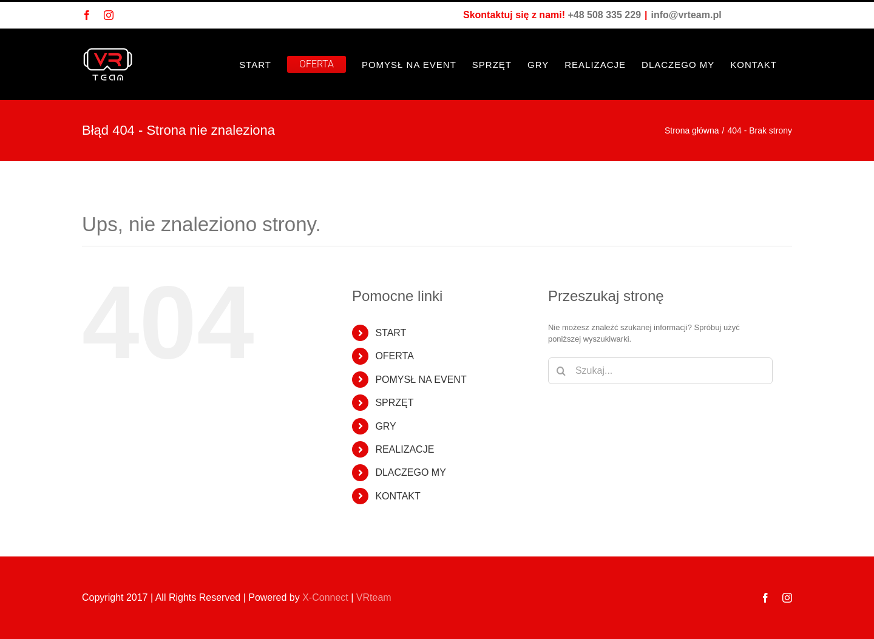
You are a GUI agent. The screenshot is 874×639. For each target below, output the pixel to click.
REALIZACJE (404, 449)
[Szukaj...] (660, 370)
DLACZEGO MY (410, 472)
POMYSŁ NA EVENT (420, 379)
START (390, 333)
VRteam (373, 597)
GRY (385, 426)
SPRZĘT (394, 402)
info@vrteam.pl (686, 15)
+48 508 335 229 (604, 15)
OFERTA (394, 356)
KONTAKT (397, 496)
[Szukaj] (561, 370)
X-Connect (325, 597)
